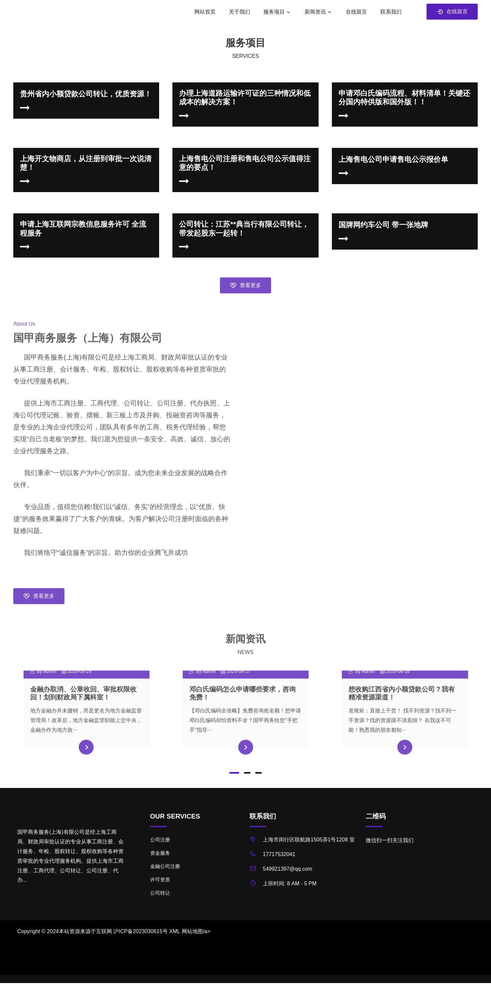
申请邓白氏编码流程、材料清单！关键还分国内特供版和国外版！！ (404, 97)
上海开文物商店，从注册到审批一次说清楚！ (85, 163)
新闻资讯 (315, 12)
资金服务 (160, 853)
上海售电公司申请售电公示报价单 (393, 159)
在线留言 (356, 12)
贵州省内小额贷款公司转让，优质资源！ (85, 94)
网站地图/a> (196, 931)
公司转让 (160, 893)
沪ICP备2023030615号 (140, 931)
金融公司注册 (165, 866)
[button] (234, 773)
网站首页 (205, 12)
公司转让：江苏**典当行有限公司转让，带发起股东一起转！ (244, 228)
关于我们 (239, 12)
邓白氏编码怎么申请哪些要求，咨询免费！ (242, 708)
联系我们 (391, 12)
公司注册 (160, 839)
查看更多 (245, 300)
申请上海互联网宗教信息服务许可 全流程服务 (83, 228)
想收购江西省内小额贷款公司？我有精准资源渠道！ (401, 708)
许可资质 (160, 879)
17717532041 (279, 854)
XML (174, 931)
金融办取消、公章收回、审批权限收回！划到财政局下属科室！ (83, 708)
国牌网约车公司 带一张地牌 (383, 225)
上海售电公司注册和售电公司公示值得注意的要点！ (245, 163)
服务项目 (274, 12)
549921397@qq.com (287, 869)
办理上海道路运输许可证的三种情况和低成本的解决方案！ (245, 97)
